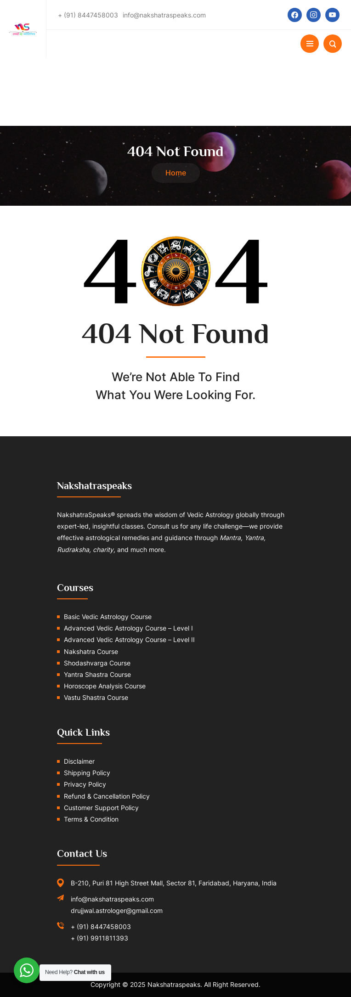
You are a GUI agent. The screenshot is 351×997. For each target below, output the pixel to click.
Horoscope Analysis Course (105, 686)
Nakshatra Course (91, 651)
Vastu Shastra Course (96, 697)
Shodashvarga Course (97, 663)
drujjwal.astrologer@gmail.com (117, 910)
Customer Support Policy (101, 807)
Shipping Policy (87, 773)
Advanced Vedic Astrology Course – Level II (129, 639)
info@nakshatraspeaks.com (112, 899)
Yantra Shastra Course (97, 674)
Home (175, 172)
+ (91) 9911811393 (99, 938)
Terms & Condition (91, 819)
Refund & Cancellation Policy (107, 796)
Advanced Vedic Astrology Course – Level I (128, 628)
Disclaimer (79, 761)
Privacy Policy (85, 784)
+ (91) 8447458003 (101, 926)
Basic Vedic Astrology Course (108, 616)
